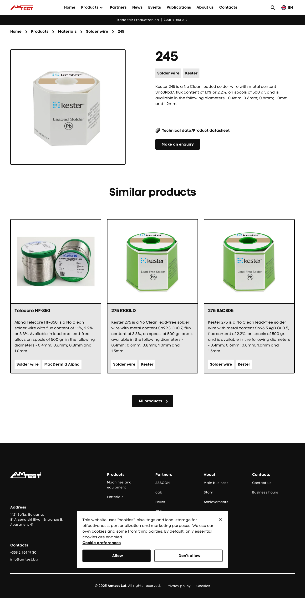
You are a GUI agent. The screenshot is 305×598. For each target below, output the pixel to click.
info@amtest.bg (24, 559)
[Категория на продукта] (97, 32)
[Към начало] (21, 7)
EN (290, 7)
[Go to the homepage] (25, 475)
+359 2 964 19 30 (23, 552)
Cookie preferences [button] (101, 542)
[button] (220, 519)
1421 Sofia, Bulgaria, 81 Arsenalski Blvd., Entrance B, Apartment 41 (36, 519)
